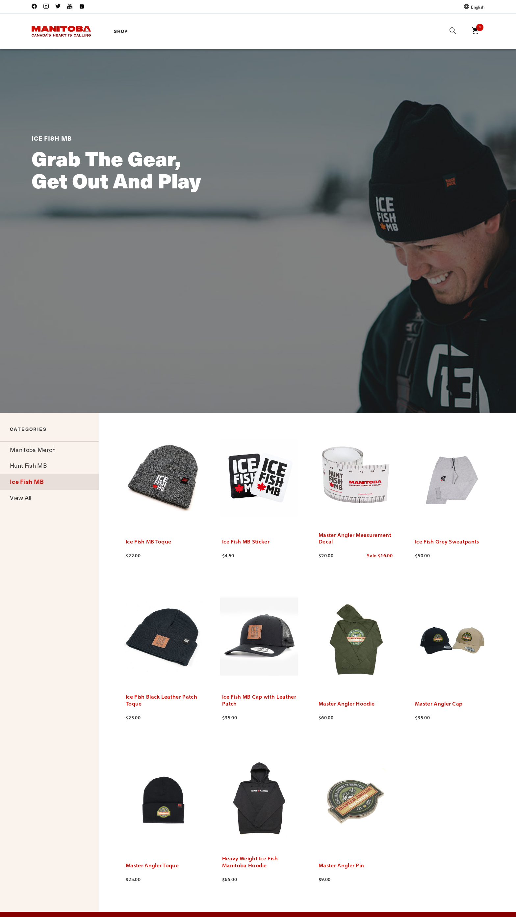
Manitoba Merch (33, 449)
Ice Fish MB (27, 481)
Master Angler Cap (438, 703)
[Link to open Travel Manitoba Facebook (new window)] (36, 7)
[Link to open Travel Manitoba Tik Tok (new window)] (82, 7)
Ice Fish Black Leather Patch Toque (161, 700)
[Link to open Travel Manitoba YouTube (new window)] (70, 7)
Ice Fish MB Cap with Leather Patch (259, 700)
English (474, 7)
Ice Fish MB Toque (148, 541)
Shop (121, 31)
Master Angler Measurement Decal (355, 538)
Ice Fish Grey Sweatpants (447, 541)
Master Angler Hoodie (346, 703)
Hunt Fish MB (28, 465)
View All (21, 497)
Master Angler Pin (341, 865)
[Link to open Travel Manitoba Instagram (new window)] (46, 7)
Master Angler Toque (152, 865)
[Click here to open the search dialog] (453, 31)
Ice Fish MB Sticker (246, 541)
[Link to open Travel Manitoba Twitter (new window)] (58, 7)
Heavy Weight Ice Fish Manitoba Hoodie (250, 862)
